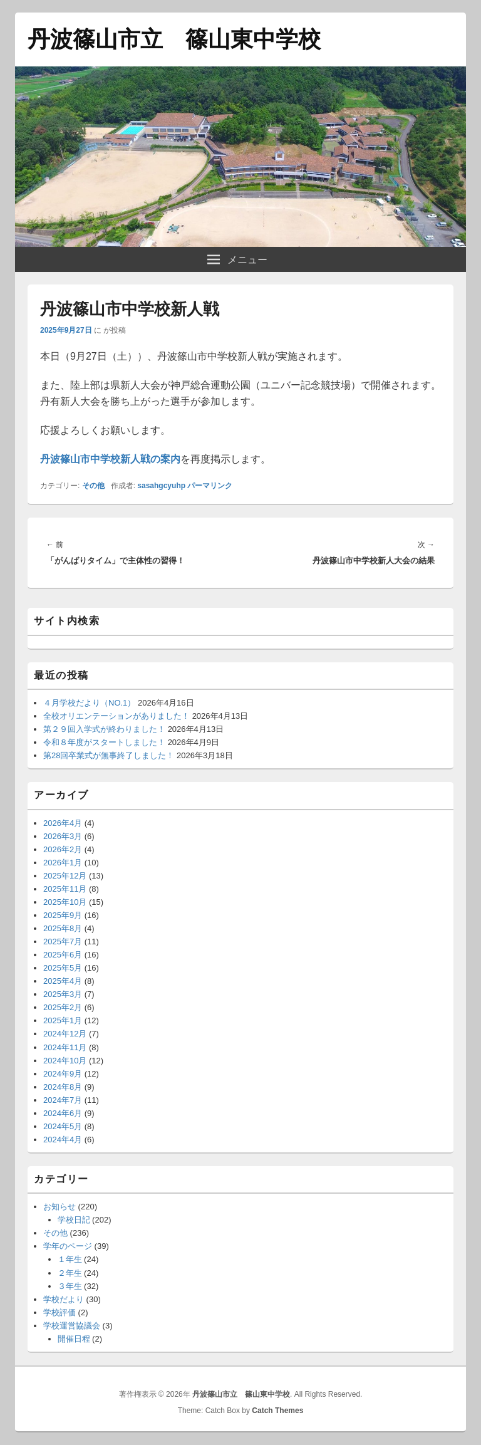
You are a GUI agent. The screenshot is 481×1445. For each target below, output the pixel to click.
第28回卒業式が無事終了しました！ (108, 755)
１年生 (70, 1259)
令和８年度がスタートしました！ (104, 742)
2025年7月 (62, 941)
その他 (93, 485)
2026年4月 (62, 823)
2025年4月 (62, 981)
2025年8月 (62, 928)
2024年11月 (64, 1047)
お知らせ (59, 1206)
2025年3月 (62, 994)
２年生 (70, 1273)
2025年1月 (62, 1020)
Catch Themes (277, 1410)
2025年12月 (64, 875)
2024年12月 (64, 1033)
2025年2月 (62, 1007)
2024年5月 (62, 1126)
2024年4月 (62, 1139)
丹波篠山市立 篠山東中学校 (174, 39)
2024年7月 (62, 1100)
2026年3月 (62, 836)
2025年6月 (62, 954)
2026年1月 (62, 862)
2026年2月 (62, 849)
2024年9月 (62, 1073)
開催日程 (74, 1338)
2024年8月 (62, 1087)
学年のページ (67, 1246)
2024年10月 (64, 1060)
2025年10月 (64, 902)
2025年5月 (62, 968)
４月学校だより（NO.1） (89, 702)
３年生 (70, 1286)
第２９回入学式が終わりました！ (104, 729)
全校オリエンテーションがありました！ (116, 716)
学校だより (63, 1299)
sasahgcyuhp (161, 485)
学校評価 (59, 1312)
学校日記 (74, 1219)
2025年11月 (64, 889)
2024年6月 (62, 1113)
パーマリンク (209, 485)
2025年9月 (62, 915)
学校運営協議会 (71, 1325)
